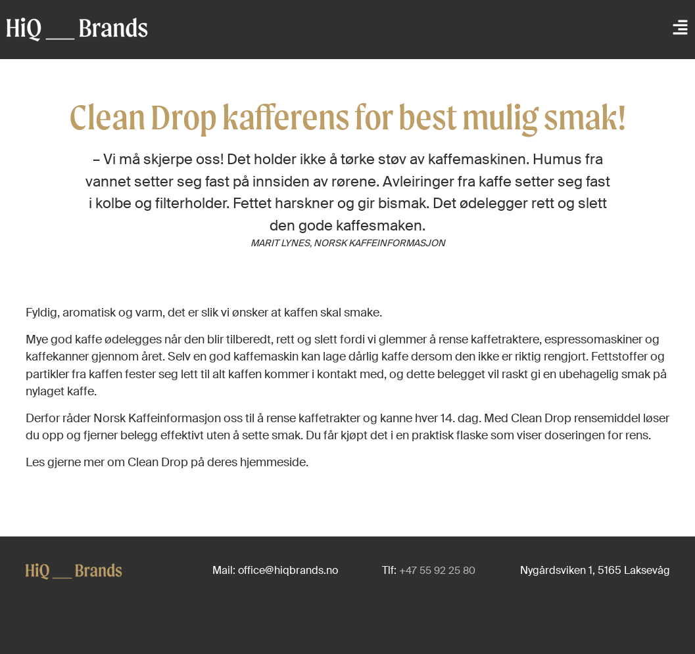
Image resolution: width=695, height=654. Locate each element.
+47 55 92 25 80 (437, 570)
